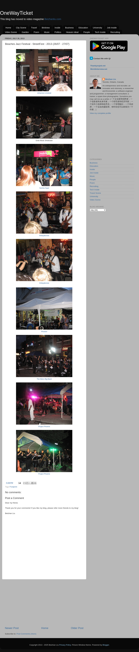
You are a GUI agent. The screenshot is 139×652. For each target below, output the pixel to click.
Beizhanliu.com (52, 19)
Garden (25, 32)
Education (83, 27)
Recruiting (115, 32)
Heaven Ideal (72, 32)
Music (47, 32)
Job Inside (112, 27)
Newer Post (12, 628)
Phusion (44, 332)
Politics (57, 32)
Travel (34, 27)
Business (69, 27)
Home (8, 27)
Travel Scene (95, 193)
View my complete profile (100, 113)
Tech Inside (100, 32)
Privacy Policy (65, 645)
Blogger (106, 645)
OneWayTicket (16, 13)
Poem (36, 32)
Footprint (13, 487)
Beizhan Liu (110, 79)
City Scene (21, 27)
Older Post (77, 628)
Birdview (46, 27)
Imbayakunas (44, 236)
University (97, 27)
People (86, 32)
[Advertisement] (44, 602)
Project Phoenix (44, 427)
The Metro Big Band (44, 379)
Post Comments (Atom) (26, 634)
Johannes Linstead (44, 93)
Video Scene (11, 32)
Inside (57, 27)
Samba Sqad (44, 188)
